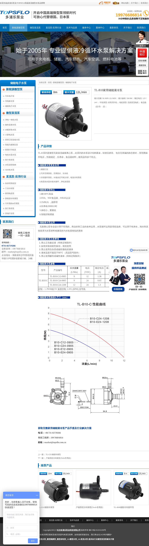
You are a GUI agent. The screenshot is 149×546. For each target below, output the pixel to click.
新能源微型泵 (18, 28)
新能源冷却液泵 (11, 198)
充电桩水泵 (9, 101)
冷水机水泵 (9, 170)
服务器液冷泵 (10, 125)
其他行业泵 (9, 213)
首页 (5, 28)
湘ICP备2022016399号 (97, 530)
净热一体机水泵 (11, 120)
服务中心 (86, 28)
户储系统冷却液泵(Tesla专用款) (58, 458)
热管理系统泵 (10, 183)
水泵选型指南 (10, 165)
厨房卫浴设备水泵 (12, 140)
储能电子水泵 (18, 83)
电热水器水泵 (10, 155)
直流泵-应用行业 (53, 28)
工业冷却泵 (9, 188)
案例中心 (100, 28)
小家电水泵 (9, 135)
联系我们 (144, 3)
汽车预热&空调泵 (12, 203)
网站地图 (125, 3)
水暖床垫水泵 (10, 130)
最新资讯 (114, 28)
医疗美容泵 (9, 160)
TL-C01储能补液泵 (53, 454)
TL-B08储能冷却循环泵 (124, 507)
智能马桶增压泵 (11, 145)
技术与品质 (71, 28)
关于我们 (134, 3)
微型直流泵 (35, 28)
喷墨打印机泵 (10, 150)
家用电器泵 (9, 193)
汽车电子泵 (9, 96)
